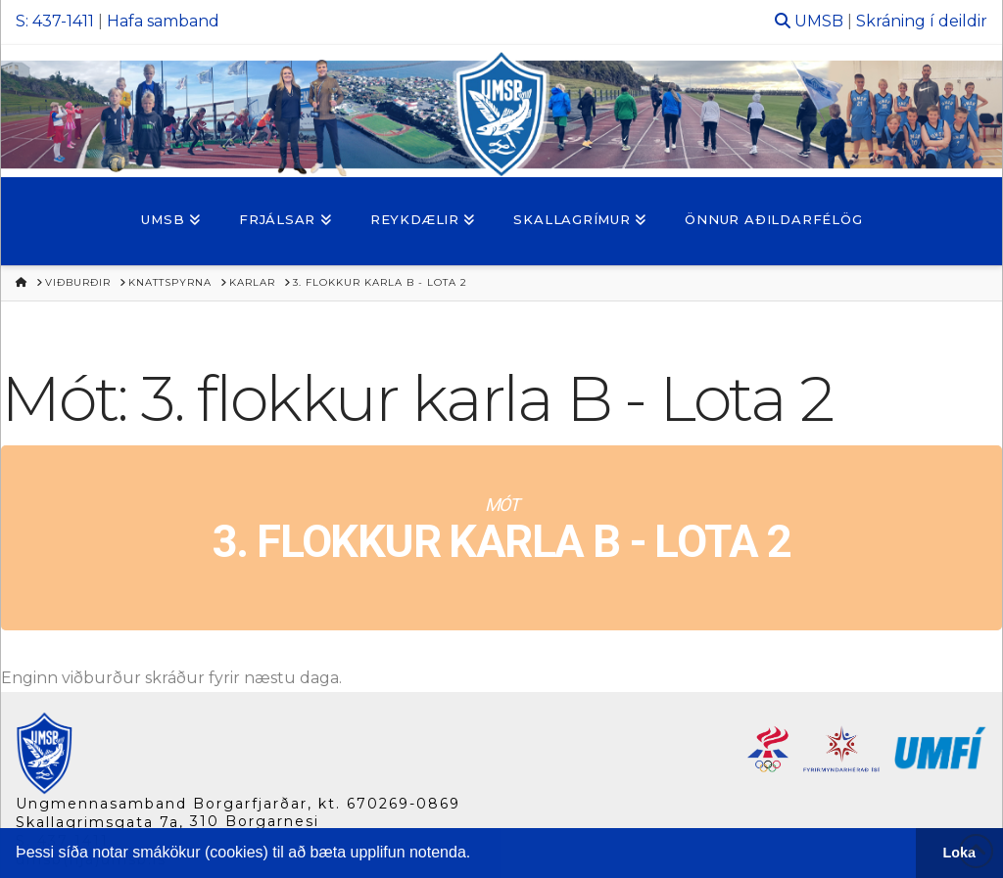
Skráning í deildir (921, 21)
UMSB (818, 21)
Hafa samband (163, 21)
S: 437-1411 (55, 21)
